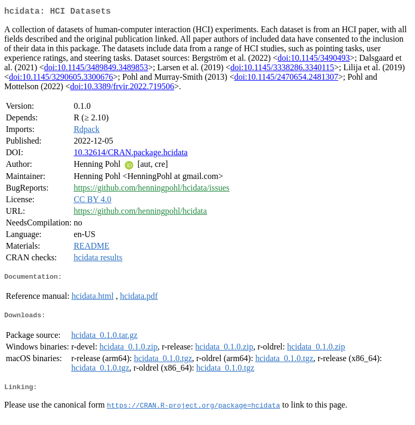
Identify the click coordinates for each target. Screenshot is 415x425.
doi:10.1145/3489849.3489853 (96, 69)
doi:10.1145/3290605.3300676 (61, 78)
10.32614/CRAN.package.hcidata (130, 154)
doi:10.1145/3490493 (314, 59)
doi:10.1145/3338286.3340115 (282, 69)
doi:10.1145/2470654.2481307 (286, 78)
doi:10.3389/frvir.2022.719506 (122, 88)
